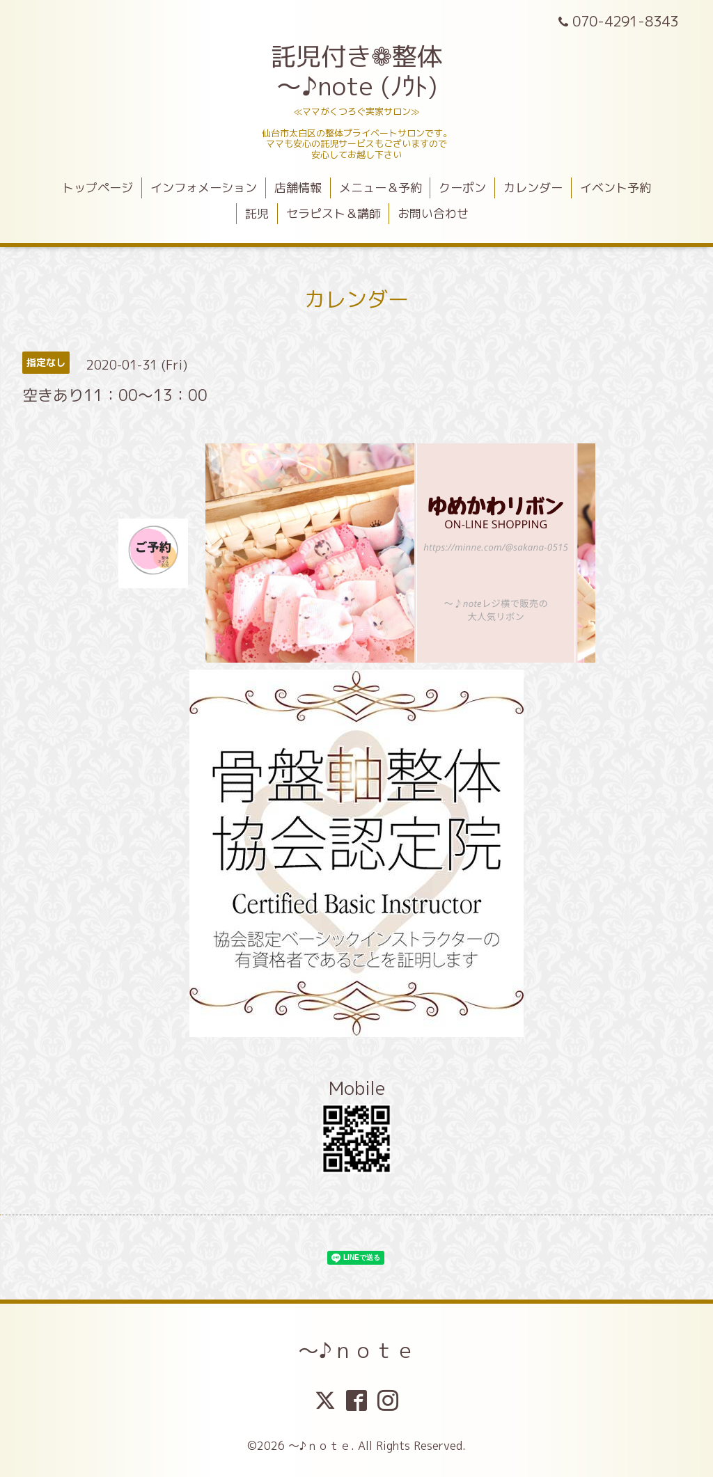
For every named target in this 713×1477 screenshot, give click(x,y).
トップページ (97, 188)
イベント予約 (615, 188)
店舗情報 (298, 188)
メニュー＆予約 (380, 188)
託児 (257, 213)
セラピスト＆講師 (333, 213)
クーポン (462, 188)
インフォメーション (203, 188)
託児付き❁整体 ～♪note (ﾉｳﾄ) (356, 71)
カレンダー (533, 188)
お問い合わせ (433, 213)
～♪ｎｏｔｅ (357, 1350)
